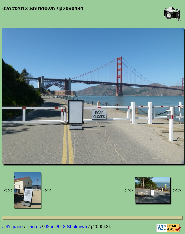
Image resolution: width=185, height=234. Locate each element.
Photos (34, 226)
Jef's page (12, 226)
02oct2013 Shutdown (65, 226)
